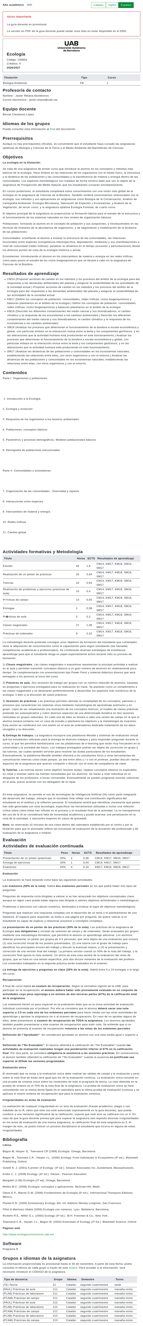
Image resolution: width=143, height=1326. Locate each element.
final (52, 129)
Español (126, 4)
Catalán (99, 4)
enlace (73, 1267)
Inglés (112, 4)
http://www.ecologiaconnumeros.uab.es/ (28, 1234)
